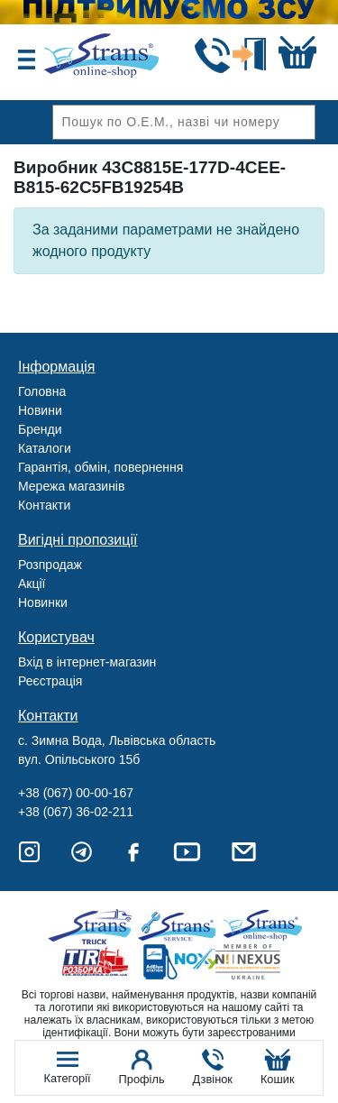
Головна (42, 391)
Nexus (263, 961)
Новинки (43, 602)
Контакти (44, 505)
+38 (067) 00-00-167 (75, 793)
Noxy (180, 961)
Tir (96, 961)
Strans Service (180, 926)
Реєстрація (50, 681)
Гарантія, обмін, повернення (100, 467)
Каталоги (44, 448)
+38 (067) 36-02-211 (75, 811)
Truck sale (96, 926)
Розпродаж (50, 564)
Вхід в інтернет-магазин (87, 662)
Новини (40, 410)
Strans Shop (263, 926)
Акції (31, 583)
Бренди (39, 429)
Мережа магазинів (71, 486)
